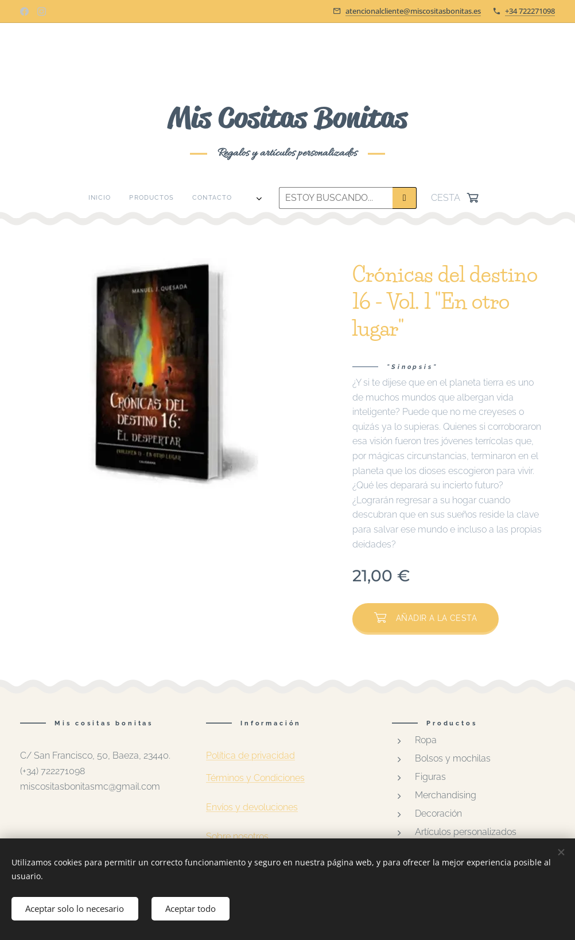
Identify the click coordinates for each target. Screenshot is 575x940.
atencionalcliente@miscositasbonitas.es (413, 11)
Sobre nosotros (237, 837)
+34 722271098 (530, 11)
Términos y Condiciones (255, 777)
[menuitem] (122, 198)
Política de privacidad (250, 755)
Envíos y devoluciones (252, 807)
